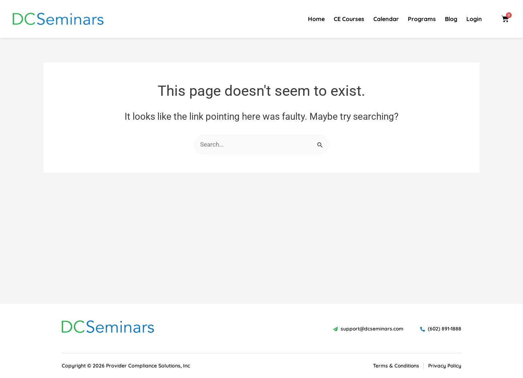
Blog (451, 18)
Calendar (386, 18)
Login (474, 18)
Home (316, 18)
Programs (422, 18)
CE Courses (349, 18)
